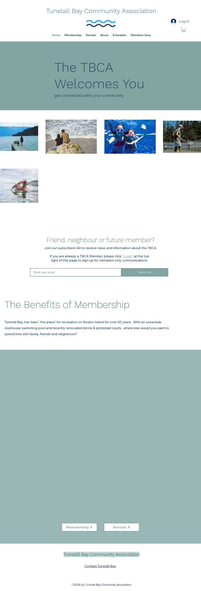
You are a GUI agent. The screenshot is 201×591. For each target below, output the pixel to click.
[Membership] (79, 527)
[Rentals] (121, 527)
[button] (73, 35)
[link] (184, 29)
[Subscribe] (144, 272)
